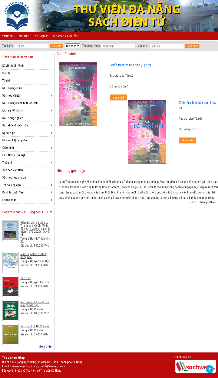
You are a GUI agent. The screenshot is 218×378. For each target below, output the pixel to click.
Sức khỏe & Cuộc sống (15, 125)
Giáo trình (8, 147)
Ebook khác (9, 200)
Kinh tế (6, 73)
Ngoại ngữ (8, 133)
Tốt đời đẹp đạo (11, 185)
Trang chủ (8, 36)
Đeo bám (25, 278)
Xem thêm (45, 346)
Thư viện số (41, 36)
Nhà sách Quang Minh (15, 140)
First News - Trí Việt (13, 155)
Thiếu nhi (7, 162)
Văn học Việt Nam (13, 170)
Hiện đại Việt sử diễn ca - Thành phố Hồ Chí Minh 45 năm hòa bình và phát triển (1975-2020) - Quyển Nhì (35, 228)
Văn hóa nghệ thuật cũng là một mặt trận (35, 304)
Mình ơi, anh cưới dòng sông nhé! (33, 255)
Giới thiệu (24, 36)
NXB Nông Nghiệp (12, 118)
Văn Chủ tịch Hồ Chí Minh (35, 326)
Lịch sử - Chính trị (12, 110)
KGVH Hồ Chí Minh (13, 65)
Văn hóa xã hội (11, 95)
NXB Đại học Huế (12, 88)
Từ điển (6, 80)
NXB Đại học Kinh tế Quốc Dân (20, 103)
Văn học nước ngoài (14, 177)
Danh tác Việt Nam (13, 192)
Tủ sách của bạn (62, 36)
